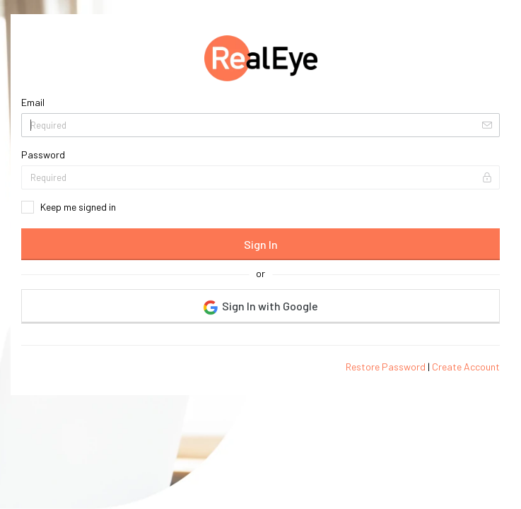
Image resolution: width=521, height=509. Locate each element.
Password (43, 154)
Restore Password (386, 367)
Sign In (261, 244)
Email (33, 102)
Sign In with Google (260, 307)
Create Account (466, 367)
